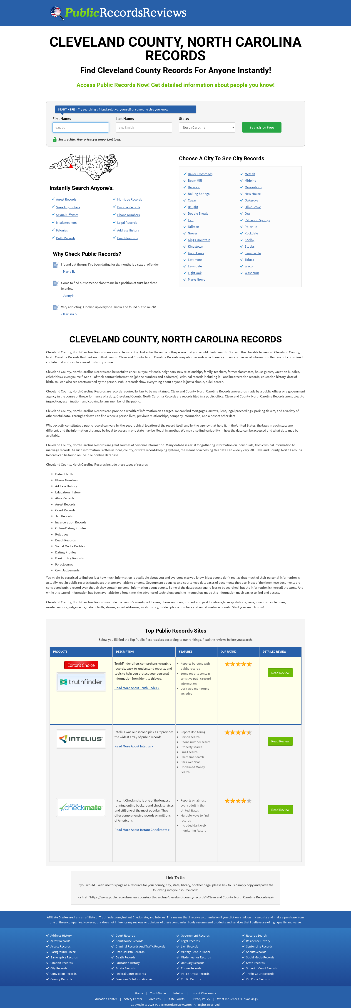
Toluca (249, 259)
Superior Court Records (262, 968)
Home (139, 993)
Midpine (250, 180)
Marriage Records (129, 199)
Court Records (125, 935)
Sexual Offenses (67, 215)
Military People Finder (195, 952)
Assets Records (60, 946)
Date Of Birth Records (130, 952)
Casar (192, 200)
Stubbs (249, 246)
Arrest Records (66, 199)
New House (253, 193)
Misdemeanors (66, 222)
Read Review (280, 673)
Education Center (105, 999)
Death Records (127, 238)
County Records (61, 979)
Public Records (191, 979)
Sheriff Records (256, 952)
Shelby (249, 240)
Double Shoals (198, 213)
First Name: (61, 118)
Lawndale (195, 266)
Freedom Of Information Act (135, 979)
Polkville (251, 226)
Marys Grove (196, 279)
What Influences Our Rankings (237, 999)
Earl (191, 220)
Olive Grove (253, 207)
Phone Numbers (128, 215)
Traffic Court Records (260, 974)
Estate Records (126, 968)
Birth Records (65, 238)
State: (184, 118)
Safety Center (133, 999)
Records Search (256, 935)
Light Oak (195, 273)
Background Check (63, 952)
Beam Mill (195, 180)
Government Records (195, 935)
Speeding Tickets (68, 207)
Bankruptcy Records (64, 957)
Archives (155, 999)
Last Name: (125, 118)
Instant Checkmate (203, 993)
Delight (193, 207)
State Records (255, 963)
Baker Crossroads (200, 174)
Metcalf (250, 174)
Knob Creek (196, 253)
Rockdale (251, 233)
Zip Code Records (258, 979)
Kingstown (195, 246)
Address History (128, 230)
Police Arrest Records (195, 974)
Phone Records (191, 968)
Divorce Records (128, 207)
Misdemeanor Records (196, 957)
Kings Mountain (199, 240)
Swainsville (253, 253)
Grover (192, 233)
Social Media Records (260, 957)
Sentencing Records (259, 946)
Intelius (178, 993)
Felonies (62, 230)
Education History (128, 963)
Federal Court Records (131, 974)
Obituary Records (192, 963)
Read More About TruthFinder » (137, 688)
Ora (247, 213)
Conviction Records (63, 974)
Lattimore (195, 259)
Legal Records (127, 222)
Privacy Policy (201, 999)
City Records (58, 968)
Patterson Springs (257, 220)
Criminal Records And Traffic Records (140, 946)
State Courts (176, 999)
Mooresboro (253, 187)
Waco (249, 266)
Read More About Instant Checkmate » (142, 829)
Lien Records (189, 946)
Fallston (193, 226)
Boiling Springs (198, 193)
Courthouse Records (129, 941)
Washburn (252, 273)
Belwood (194, 187)
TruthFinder (158, 993)
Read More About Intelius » (134, 746)
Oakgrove (251, 200)
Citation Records (61, 963)
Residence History (258, 941)
